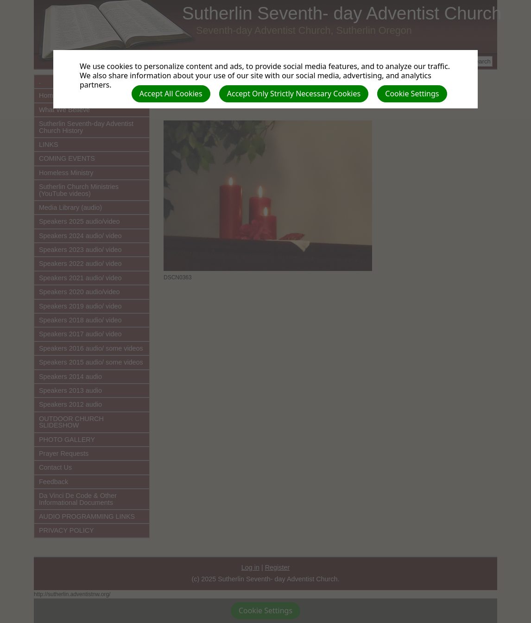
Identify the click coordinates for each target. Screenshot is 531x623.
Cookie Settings (412, 93)
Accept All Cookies (170, 93)
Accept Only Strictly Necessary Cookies (293, 93)
